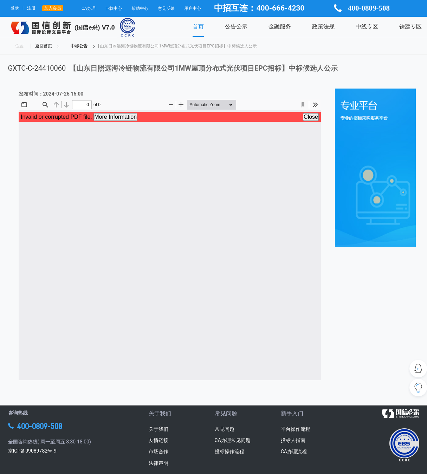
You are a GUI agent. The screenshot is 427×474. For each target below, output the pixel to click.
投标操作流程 (229, 451)
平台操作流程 (295, 429)
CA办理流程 (294, 451)
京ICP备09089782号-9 (32, 451)
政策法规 (323, 26)
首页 (198, 26)
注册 (31, 8)
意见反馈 (166, 8)
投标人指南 (293, 440)
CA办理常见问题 (233, 440)
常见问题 (224, 429)
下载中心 (113, 8)
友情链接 (158, 440)
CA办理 (89, 8)
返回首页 (43, 46)
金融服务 (280, 26)
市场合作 (158, 451)
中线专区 (367, 26)
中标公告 (79, 46)
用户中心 (192, 8)
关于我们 (158, 429)
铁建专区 (410, 26)
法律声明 (158, 463)
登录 (15, 8)
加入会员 (52, 8)
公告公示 (236, 26)
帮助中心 (139, 8)
